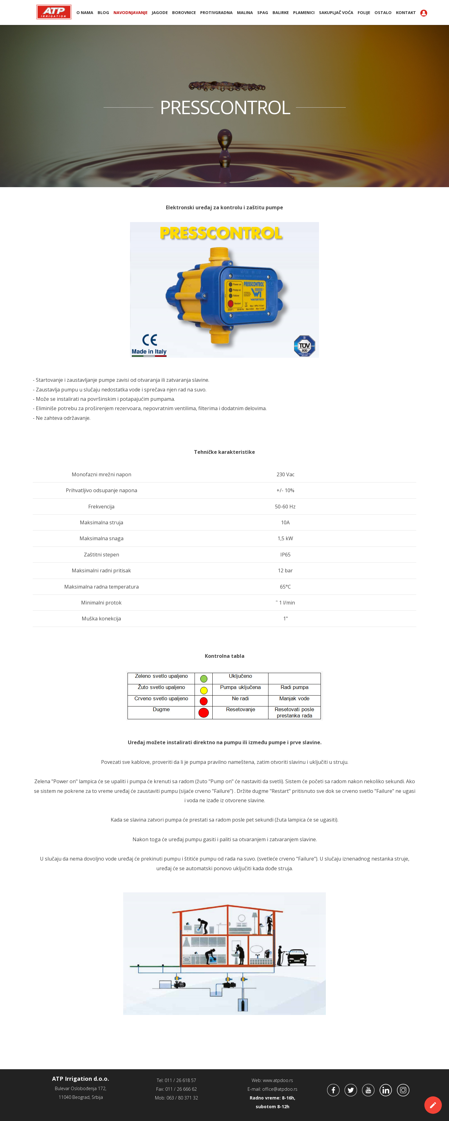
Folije (364, 12)
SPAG (262, 12)
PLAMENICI (304, 12)
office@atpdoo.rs (279, 1089)
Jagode (160, 12)
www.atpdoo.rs (278, 1080)
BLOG (103, 12)
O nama (84, 12)
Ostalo (383, 12)
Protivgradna (216, 12)
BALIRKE (281, 12)
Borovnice (184, 12)
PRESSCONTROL (225, 107)
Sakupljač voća (336, 12)
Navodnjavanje (130, 12)
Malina (245, 12)
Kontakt (406, 12)
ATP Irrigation (53, 12)
